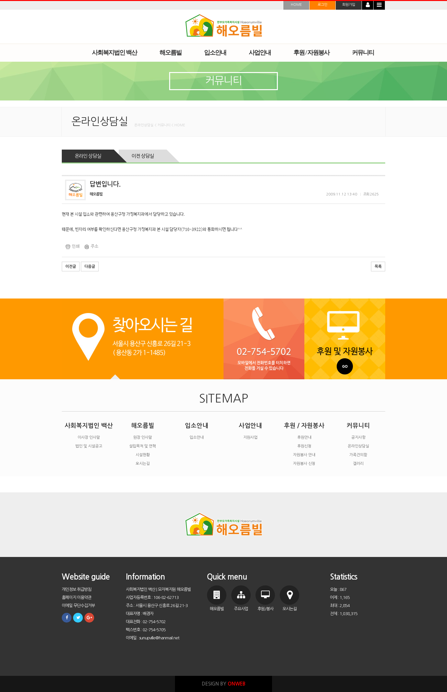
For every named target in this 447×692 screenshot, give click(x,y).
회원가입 (348, 4)
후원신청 (304, 446)
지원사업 (250, 437)
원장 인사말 (142, 437)
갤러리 (358, 464)
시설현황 (143, 455)
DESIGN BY (223, 683)
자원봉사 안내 (304, 455)
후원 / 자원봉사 (304, 426)
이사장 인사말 (89, 437)
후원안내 (304, 437)
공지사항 (358, 437)
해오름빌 (142, 426)
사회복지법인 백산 (89, 426)
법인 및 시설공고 (88, 446)
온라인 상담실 (88, 155)
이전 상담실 (143, 155)
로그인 (322, 4)
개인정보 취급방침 (76, 589)
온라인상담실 (358, 446)
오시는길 (143, 464)
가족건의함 (358, 455)
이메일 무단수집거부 (78, 605)
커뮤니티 (358, 426)
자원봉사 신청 (304, 464)
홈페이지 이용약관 (76, 597)
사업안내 (250, 426)
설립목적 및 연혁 (142, 446)
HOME (296, 4)
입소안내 (196, 426)
